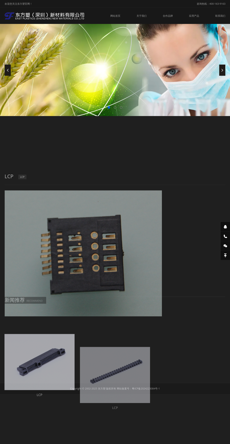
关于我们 (142, 15)
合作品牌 (168, 15)
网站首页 (115, 15)
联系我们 (220, 15)
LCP (22, 227)
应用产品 (194, 15)
